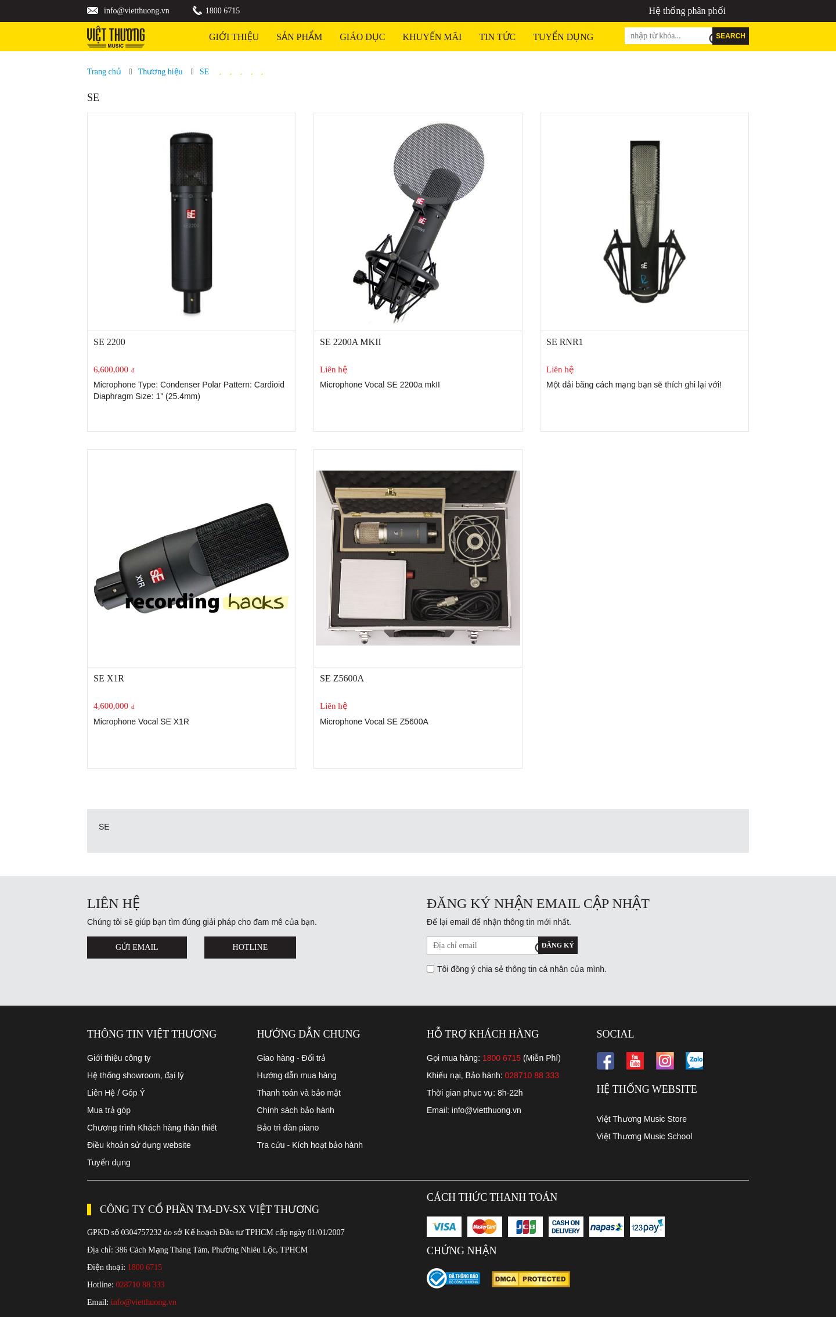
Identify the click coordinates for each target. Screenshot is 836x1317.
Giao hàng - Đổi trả (291, 1058)
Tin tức (497, 37)
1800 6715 (223, 10)
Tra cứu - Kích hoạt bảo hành (310, 1145)
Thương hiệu (160, 71)
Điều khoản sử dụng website (139, 1145)
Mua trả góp (109, 1110)
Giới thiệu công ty (119, 1058)
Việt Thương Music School (645, 1136)
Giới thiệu (234, 37)
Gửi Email (137, 947)
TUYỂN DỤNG (563, 37)
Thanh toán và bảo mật (299, 1092)
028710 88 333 (532, 1075)
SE (204, 71)
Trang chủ (104, 71)
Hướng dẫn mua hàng (297, 1075)
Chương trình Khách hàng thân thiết (152, 1127)
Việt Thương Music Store (642, 1119)
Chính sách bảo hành (295, 1110)
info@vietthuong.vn (137, 10)
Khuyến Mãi (432, 37)
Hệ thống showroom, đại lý (135, 1075)
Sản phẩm (299, 37)
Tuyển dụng (109, 1162)
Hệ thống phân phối (687, 11)
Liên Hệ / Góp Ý (116, 1092)
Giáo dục (362, 37)
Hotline (250, 947)
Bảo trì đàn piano (288, 1127)
